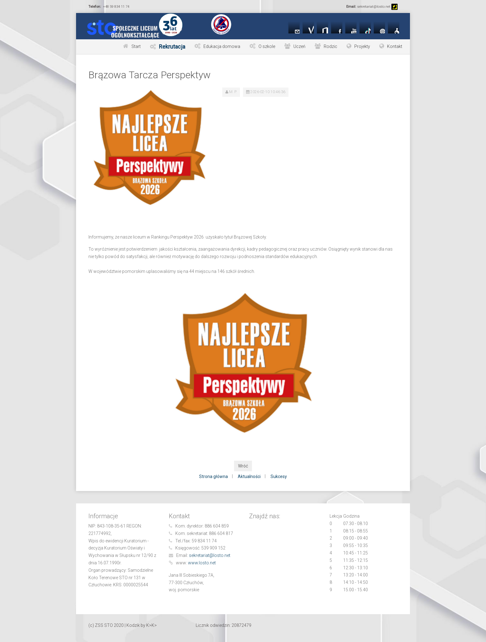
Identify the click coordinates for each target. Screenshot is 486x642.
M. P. (233, 92)
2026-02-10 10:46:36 (267, 92)
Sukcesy (279, 476)
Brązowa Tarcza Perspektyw (149, 75)
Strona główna (213, 476)
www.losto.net (202, 562)
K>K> (151, 625)
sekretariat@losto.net (209, 555)
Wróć (243, 465)
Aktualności (249, 476)
